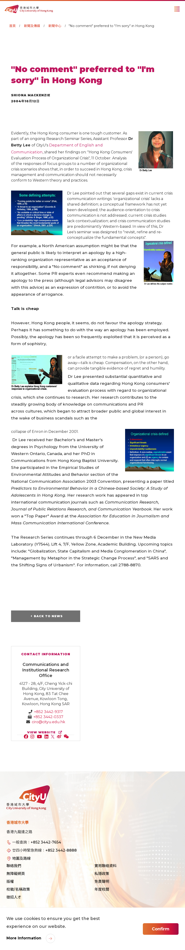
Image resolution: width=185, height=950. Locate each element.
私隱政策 (101, 874)
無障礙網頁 (15, 874)
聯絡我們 (13, 866)
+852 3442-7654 (46, 842)
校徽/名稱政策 (18, 889)
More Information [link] (24, 938)
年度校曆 (101, 889)
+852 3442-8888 (61, 850)
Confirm (160, 929)
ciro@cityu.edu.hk (48, 722)
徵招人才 (13, 897)
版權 (10, 882)
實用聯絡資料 (105, 866)
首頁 (12, 26)
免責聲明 (101, 882)
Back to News (48, 616)
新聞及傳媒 (32, 26)
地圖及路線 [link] (21, 858)
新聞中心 (54, 26)
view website (45, 732)
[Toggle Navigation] (176, 9)
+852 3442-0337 (48, 717)
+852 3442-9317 (48, 712)
